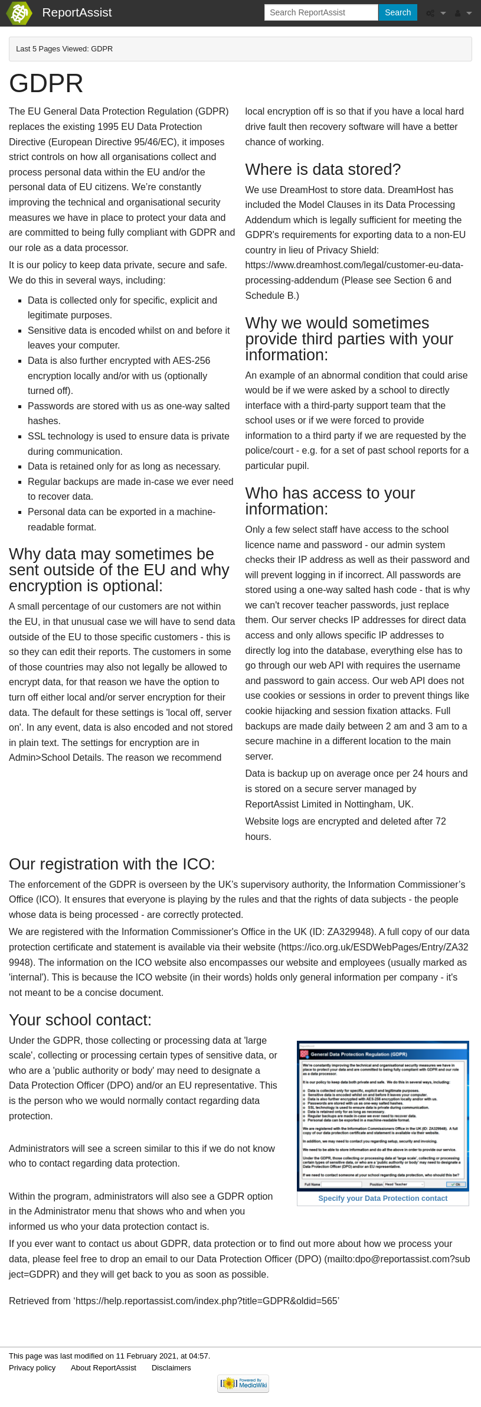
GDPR (102, 48)
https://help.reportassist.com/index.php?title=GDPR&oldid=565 (207, 1301)
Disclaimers (171, 1367)
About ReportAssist (103, 1367)
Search (398, 12)
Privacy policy (32, 1367)
